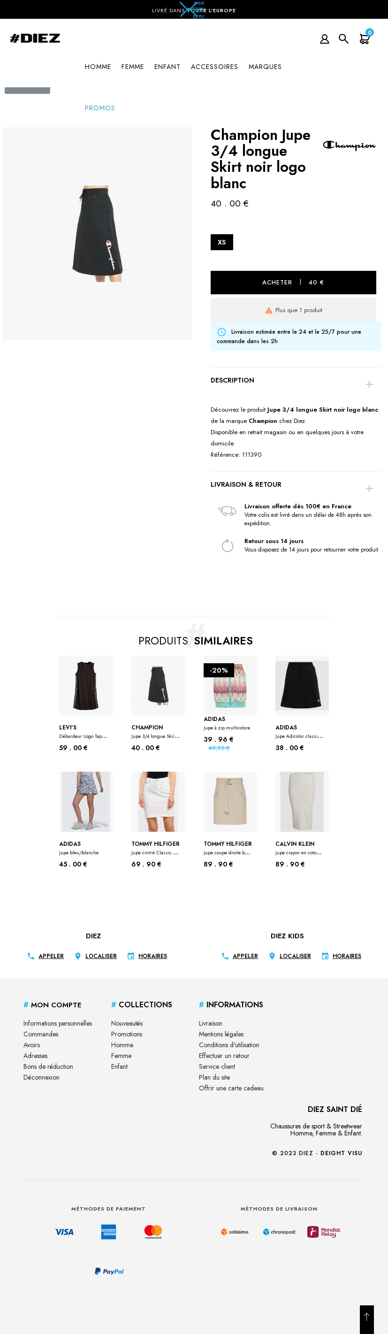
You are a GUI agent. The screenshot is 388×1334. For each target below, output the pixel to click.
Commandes (40, 1034)
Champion (156, 731)
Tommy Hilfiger (156, 848)
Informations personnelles (57, 1023)
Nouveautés (127, 1023)
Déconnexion (41, 1077)
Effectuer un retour (224, 1055)
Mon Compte (52, 1005)
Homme (122, 1045)
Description (232, 380)
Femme (121, 1055)
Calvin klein (300, 848)
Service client (217, 1066)
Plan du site (214, 1077)
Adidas (227, 723)
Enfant (119, 1066)
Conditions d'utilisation (229, 1045)
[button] (194, 12)
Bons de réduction (48, 1066)
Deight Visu (341, 1153)
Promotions (126, 1034)
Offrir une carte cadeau (231, 1088)
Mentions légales (221, 1034)
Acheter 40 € (293, 282)
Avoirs (31, 1045)
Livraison (210, 1023)
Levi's (83, 731)
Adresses (35, 1055)
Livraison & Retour (246, 484)
